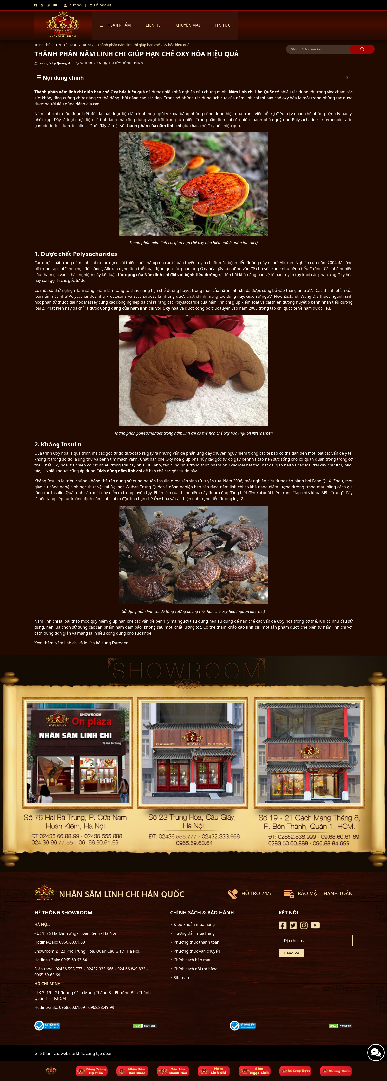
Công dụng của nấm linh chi (127, 308)
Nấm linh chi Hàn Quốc (251, 92)
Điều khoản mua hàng (194, 924)
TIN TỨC (222, 25)
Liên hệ (153, 25)
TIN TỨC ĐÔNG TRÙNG (74, 44)
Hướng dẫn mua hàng (194, 933)
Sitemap (181, 977)
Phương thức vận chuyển (197, 951)
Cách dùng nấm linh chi (119, 471)
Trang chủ (42, 44)
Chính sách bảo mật (192, 960)
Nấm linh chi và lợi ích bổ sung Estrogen (91, 643)
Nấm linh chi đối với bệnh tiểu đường (181, 274)
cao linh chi (249, 627)
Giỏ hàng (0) (100, 5)
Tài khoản (73, 5)
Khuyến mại (187, 25)
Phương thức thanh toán (196, 942)
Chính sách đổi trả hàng (196, 969)
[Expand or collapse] (347, 77)
